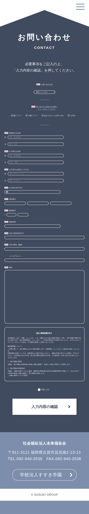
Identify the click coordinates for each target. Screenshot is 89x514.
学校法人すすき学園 (41, 474)
